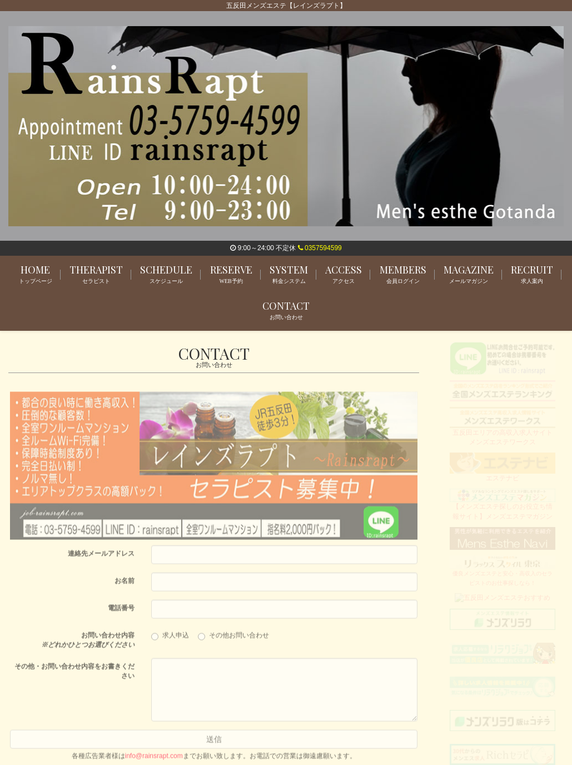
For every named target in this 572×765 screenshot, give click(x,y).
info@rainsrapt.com (154, 760)
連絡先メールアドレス (101, 558)
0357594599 (320, 248)
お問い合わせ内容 (88, 644)
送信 (214, 743)
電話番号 (121, 613)
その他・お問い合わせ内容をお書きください (74, 675)
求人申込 (173, 640)
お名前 (125, 585)
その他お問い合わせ (233, 640)
